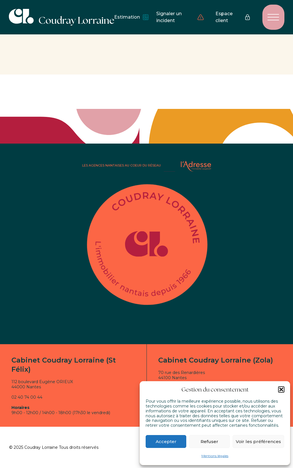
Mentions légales (214, 456)
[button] (281, 389)
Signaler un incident (180, 17)
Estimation (129, 17)
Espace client (233, 17)
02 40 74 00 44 (26, 397)
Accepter (166, 441)
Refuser (209, 441)
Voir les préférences (258, 441)
